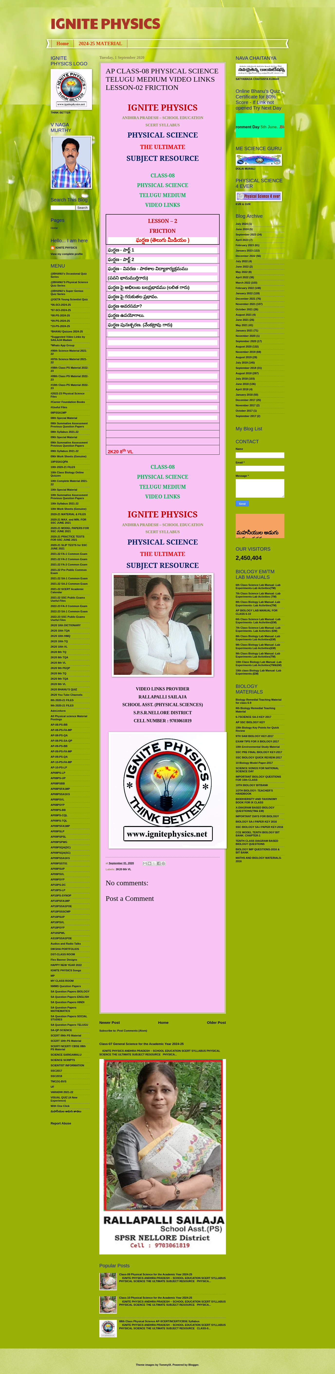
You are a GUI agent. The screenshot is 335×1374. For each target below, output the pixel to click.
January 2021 (244, 330)
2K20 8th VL (123, 869)
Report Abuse (61, 1123)
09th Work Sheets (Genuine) (68, 456)
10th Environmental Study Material (258, 746)
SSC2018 (56, 1076)
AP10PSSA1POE (61, 906)
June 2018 (242, 384)
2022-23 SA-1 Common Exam (69, 611)
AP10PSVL (57, 922)
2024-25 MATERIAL (100, 43)
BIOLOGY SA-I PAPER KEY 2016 (256, 821)
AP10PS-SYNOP (61, 895)
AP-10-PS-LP (59, 767)
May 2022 (242, 271)
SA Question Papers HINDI (67, 1002)
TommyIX (165, 1364)
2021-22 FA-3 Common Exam (69, 564)
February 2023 (245, 245)
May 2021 (242, 325)
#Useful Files (59, 407)
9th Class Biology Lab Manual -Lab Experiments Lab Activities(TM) (258, 655)
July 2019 (242, 362)
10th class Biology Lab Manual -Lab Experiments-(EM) (258, 672)
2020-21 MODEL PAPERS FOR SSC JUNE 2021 (70, 530)
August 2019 (244, 357)
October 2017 (244, 410)
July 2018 (242, 378)
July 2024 (242, 223)
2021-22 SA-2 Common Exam (69, 583)
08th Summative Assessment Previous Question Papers (69, 425)
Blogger (193, 1364)
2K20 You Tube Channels (67, 694)
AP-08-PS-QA (59, 735)
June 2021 (242, 319)
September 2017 (246, 416)
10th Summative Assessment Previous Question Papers (69, 497)
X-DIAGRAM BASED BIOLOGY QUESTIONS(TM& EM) (255, 809)
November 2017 (246, 405)
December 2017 (245, 400)
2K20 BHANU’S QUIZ (64, 689)
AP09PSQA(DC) (61, 847)
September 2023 (246, 234)
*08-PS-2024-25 (60, 315)
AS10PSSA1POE (61, 938)
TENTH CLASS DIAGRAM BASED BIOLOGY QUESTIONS (257, 842)
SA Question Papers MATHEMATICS (63, 1009)
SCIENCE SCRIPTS (63, 1060)
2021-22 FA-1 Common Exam (69, 553)
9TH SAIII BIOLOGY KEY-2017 (255, 736)
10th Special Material (64, 489)
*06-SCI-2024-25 (61, 304)
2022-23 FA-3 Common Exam (69, 606)
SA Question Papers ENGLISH (70, 996)
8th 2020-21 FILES (62, 700)
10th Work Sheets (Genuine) (68, 508)
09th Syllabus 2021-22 (65, 451)
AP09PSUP (58, 868)
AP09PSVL (57, 874)
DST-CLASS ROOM (63, 954)
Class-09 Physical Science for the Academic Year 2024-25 (155, 1274)
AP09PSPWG (59, 842)
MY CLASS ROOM (62, 980)
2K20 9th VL (58, 684)
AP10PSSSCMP (61, 911)
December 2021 (245, 298)
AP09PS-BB (58, 810)
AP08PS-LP (58, 772)
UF (52, 1086)
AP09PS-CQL (59, 815)
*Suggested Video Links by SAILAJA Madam (68, 338)
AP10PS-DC (58, 884)
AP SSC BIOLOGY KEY (250, 722)
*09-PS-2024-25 (60, 320)
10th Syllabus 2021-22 (65, 503)
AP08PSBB (58, 783)
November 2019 (246, 351)
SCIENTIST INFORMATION (67, 1065)
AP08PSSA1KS (60, 794)
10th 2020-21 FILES (63, 467)
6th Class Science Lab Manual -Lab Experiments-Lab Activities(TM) (258, 586)
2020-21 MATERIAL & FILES (68, 514)
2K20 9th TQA (59, 678)
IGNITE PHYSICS (105, 23)
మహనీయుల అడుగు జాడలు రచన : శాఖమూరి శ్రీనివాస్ (257, 522)
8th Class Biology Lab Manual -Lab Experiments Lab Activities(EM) (258, 638)
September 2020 (246, 341)
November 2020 (246, 335)
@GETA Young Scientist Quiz (69, 299)
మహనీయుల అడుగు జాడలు (66, 1111)
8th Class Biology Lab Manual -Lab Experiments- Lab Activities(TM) (258, 603)
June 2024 (242, 229)
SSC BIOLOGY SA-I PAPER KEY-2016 (259, 827)
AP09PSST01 (59, 863)
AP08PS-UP (58, 778)
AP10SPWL (58, 932)
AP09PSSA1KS (60, 858)
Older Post (216, 1022)
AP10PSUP (58, 916)
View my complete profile (67, 253)
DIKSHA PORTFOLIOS (65, 949)
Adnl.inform (58, 710)
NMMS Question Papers (66, 986)
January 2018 (244, 394)
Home (62, 43)
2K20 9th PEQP (60, 668)
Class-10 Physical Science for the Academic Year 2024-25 (155, 1297)
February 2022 (245, 288)
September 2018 (246, 367)
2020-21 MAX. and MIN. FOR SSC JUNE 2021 (68, 521)
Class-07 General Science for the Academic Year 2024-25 (141, 1044)
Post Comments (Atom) (132, 1030)
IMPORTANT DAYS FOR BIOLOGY (257, 816)
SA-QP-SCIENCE (61, 1030)
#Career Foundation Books (68, 401)
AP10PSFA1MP (60, 900)
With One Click (60, 1105)
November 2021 (246, 304)
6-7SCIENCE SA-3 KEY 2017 (253, 716)
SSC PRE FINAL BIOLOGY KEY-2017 (259, 752)
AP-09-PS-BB (59, 746)
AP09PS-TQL (59, 820)
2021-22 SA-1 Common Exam (69, 578)
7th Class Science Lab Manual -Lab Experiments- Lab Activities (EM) (258, 629)
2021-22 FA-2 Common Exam (69, 559)
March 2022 (243, 282)
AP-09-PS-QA (59, 756)
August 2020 (244, 346)
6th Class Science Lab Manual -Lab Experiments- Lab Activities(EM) (258, 621)
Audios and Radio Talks (66, 943)
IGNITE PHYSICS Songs (66, 970)
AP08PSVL (57, 799)
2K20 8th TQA (59, 657)
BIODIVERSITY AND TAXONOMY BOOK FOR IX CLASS (256, 801)
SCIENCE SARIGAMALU (66, 1054)
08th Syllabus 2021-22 (65, 431)
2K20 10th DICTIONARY (66, 625)
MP (53, 975)
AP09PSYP (58, 879)
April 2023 (242, 239)
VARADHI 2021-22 (62, 1092)
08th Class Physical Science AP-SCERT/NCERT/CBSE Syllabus (159, 1321)
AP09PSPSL (58, 836)
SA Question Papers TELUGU (69, 1024)
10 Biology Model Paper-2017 (254, 762)
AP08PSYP (58, 804)
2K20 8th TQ (58, 652)
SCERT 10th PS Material (66, 1040)
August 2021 (244, 314)
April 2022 (242, 277)
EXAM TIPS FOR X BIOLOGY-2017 (257, 741)
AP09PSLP (57, 831)
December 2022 (245, 255)
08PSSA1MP (58, 412)
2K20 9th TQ (58, 673)
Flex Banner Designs (64, 959)
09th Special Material (64, 437)
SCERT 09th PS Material (66, 1035)
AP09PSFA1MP (60, 826)
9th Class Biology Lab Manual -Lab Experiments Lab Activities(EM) (258, 646)
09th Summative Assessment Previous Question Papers (69, 444)
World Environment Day (252, 127)
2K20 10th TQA (60, 630)
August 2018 (244, 373)
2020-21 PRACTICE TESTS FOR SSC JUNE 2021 (67, 538)
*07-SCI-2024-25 (61, 310)
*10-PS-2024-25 (60, 326)
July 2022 (242, 261)
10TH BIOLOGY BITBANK (252, 785)
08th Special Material (64, 418)
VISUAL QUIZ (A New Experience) (64, 1099)
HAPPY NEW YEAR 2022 (66, 965)
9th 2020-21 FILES (62, 705)
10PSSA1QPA (59, 461)
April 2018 (242, 389)
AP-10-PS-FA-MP (61, 762)
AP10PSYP (58, 927)
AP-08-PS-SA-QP (61, 740)
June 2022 (242, 266)
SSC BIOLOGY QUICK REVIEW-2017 (259, 757)
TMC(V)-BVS (58, 1081)
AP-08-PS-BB (59, 724)
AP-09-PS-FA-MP (61, 751)
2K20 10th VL (59, 646)
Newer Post (109, 1022)
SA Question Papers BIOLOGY (70, 991)
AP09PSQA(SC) (61, 852)
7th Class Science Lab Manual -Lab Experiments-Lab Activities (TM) (258, 595)
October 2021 (244, 309)
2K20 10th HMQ (60, 636)
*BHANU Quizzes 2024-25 (67, 331)
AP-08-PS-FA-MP (61, 730)
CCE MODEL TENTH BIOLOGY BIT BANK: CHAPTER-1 (257, 834)
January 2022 (244, 293)
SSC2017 (56, 1070)
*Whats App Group (62, 345)
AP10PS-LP (58, 890)
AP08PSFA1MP (60, 788)
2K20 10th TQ (59, 641)
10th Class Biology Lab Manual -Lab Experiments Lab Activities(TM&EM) (259, 664)
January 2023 (244, 250)
